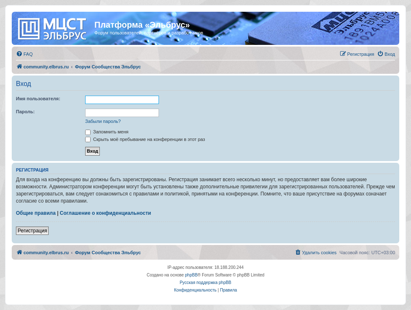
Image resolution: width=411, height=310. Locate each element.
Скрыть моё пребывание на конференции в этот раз (145, 139)
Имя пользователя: (38, 98)
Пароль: (25, 111)
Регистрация (32, 231)
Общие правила (36, 213)
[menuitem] (24, 54)
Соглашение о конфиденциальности (105, 213)
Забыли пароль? (103, 121)
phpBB (191, 275)
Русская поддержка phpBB (205, 282)
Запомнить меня (106, 131)
